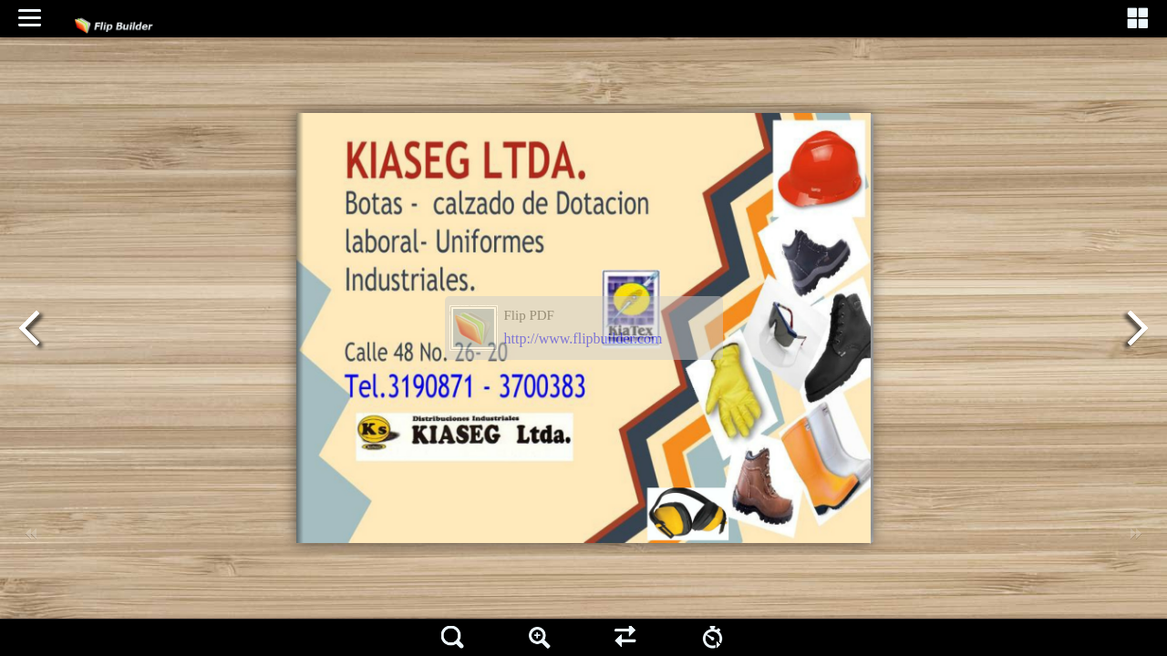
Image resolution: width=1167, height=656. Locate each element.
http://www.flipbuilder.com (583, 338)
